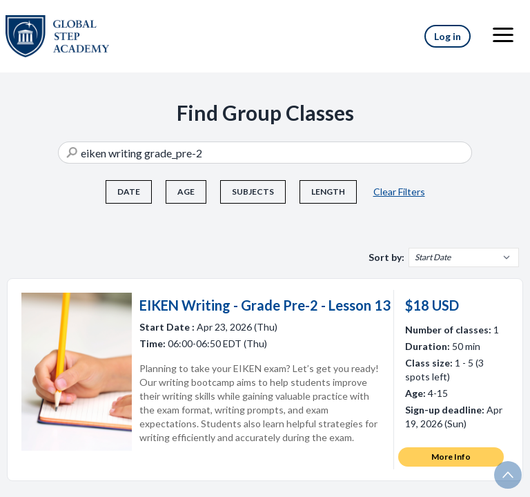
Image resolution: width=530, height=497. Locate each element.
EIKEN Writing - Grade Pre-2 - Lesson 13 (265, 305)
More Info (451, 456)
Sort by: (386, 257)
